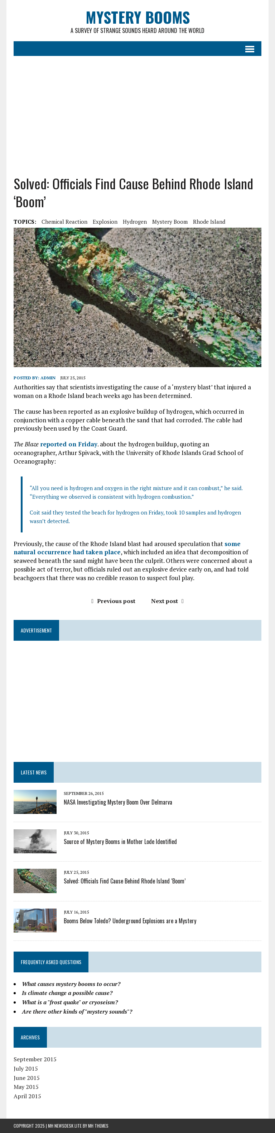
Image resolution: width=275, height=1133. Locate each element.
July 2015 (26, 1068)
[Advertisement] (137, 110)
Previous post (113, 601)
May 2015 (26, 1087)
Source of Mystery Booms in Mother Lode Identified (120, 841)
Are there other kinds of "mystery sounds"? (77, 1011)
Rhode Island (209, 221)
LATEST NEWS (34, 772)
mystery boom (170, 221)
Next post (167, 601)
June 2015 (27, 1078)
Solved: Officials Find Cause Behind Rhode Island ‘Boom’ (124, 881)
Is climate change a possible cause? (67, 993)
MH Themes (98, 1126)
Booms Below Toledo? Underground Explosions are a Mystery (130, 920)
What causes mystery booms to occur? (71, 984)
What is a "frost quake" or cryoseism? (70, 1002)
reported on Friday (68, 444)
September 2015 (35, 1059)
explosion (105, 221)
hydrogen (135, 221)
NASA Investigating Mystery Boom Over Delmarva (118, 802)
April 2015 (27, 1096)
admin (48, 377)
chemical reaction (64, 221)
